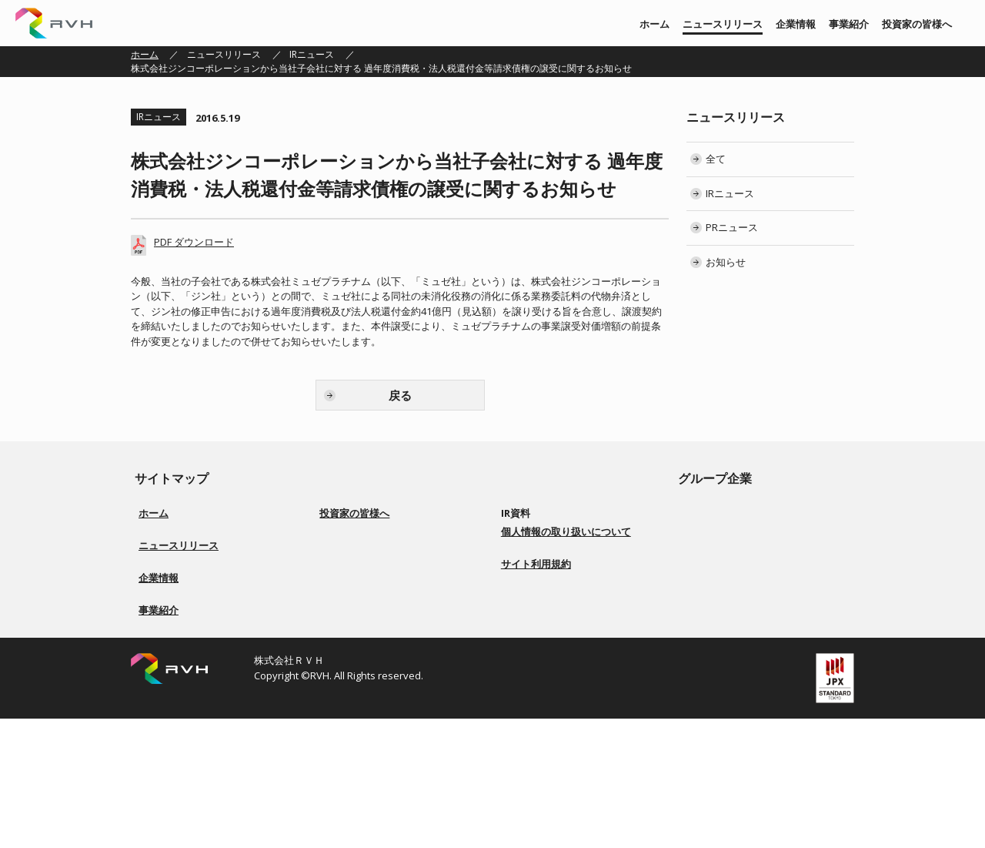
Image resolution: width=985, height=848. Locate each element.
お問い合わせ (538, 661)
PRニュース (732, 227)
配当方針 (347, 605)
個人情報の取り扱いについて (566, 693)
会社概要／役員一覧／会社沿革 (203, 670)
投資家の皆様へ (917, 24)
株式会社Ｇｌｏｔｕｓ (743, 587)
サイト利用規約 (536, 725)
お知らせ (726, 262)
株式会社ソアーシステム (748, 550)
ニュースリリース (723, 24)
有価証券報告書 (542, 550)
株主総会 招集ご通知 (553, 568)
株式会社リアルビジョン (748, 513)
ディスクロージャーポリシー (389, 642)
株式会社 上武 (726, 531)
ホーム (654, 24)
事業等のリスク (361, 624)
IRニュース (311, 54)
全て (716, 159)
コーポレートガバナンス (379, 587)
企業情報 (796, 24)
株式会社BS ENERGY (739, 568)
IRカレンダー (537, 587)
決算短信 (528, 531)
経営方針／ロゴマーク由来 (194, 652)
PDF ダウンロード (194, 242)
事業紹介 (849, 24)
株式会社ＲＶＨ (53, 23)
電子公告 (528, 624)
